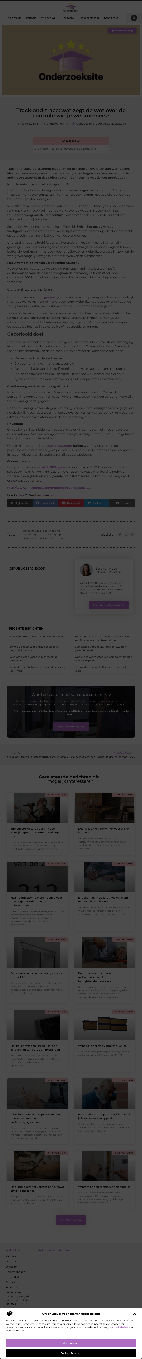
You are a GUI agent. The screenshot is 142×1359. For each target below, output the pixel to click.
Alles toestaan (71, 1342)
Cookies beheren (71, 1353)
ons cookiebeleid (118, 1327)
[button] (134, 1314)
